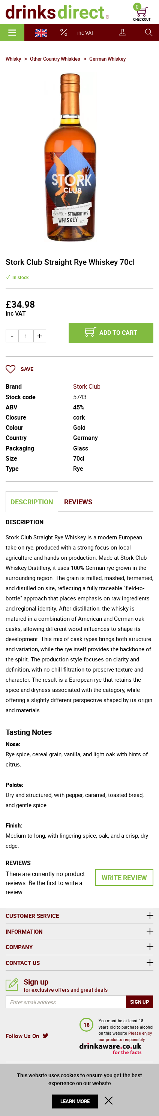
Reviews (78, 501)
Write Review (124, 877)
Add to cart (118, 332)
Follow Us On (22, 1036)
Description (31, 501)
